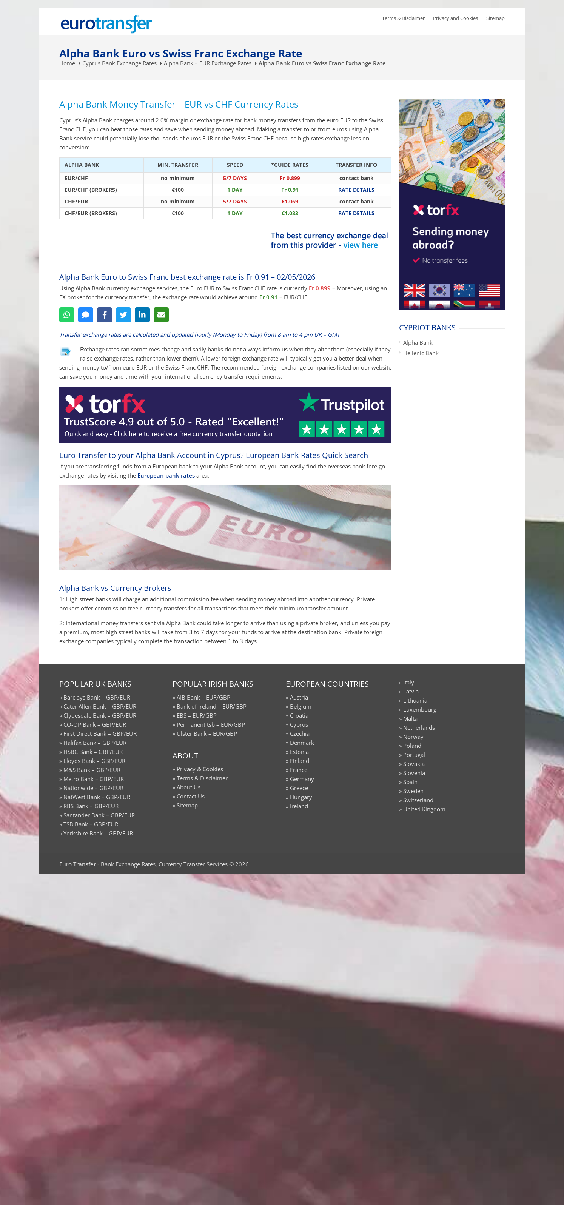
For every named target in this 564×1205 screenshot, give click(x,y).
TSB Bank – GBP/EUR (90, 824)
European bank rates (166, 475)
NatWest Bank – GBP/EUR (96, 797)
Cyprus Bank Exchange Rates (119, 63)
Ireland (299, 806)
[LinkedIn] (142, 314)
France (298, 770)
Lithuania (415, 700)
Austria (299, 697)
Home (67, 63)
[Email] (161, 314)
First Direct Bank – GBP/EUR (100, 733)
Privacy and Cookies (455, 18)
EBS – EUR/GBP (197, 715)
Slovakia (414, 763)
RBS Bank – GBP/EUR (91, 806)
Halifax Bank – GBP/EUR (94, 742)
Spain (410, 782)
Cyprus (299, 724)
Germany (302, 779)
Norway (413, 736)
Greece (299, 788)
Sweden (413, 791)
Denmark (302, 742)
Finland (299, 760)
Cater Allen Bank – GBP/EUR (99, 706)
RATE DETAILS (356, 189)
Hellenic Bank (421, 353)
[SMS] (85, 314)
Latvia (411, 691)
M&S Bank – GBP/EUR (91, 770)
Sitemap (495, 18)
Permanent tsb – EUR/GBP (211, 724)
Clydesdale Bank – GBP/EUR (99, 715)
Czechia (300, 733)
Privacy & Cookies (200, 769)
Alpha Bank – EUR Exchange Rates (207, 63)
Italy (408, 682)
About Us (188, 787)
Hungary (301, 797)
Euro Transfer (77, 864)
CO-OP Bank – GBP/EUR (94, 724)
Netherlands (419, 727)
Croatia (299, 715)
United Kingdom (424, 809)
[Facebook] (104, 314)
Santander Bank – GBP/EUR (99, 815)
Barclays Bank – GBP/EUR (96, 697)
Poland (412, 745)
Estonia (299, 751)
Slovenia (414, 773)
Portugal (414, 754)
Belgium (300, 706)
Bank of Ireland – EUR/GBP (212, 706)
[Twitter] (123, 314)
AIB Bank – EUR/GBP (203, 697)
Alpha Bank (418, 342)
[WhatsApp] (66, 314)
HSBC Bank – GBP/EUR (93, 751)
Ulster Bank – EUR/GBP (207, 733)
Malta (410, 718)
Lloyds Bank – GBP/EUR (94, 760)
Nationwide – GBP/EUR (93, 788)
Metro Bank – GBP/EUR (93, 779)
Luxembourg (419, 709)
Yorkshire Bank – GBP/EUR (98, 833)
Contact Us (191, 796)
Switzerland (418, 800)
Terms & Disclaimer (403, 18)
